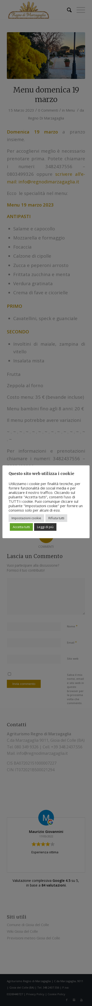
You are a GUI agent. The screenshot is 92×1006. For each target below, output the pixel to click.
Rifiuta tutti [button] (56, 518)
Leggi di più (45, 527)
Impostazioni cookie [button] (26, 518)
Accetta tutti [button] (21, 527)
